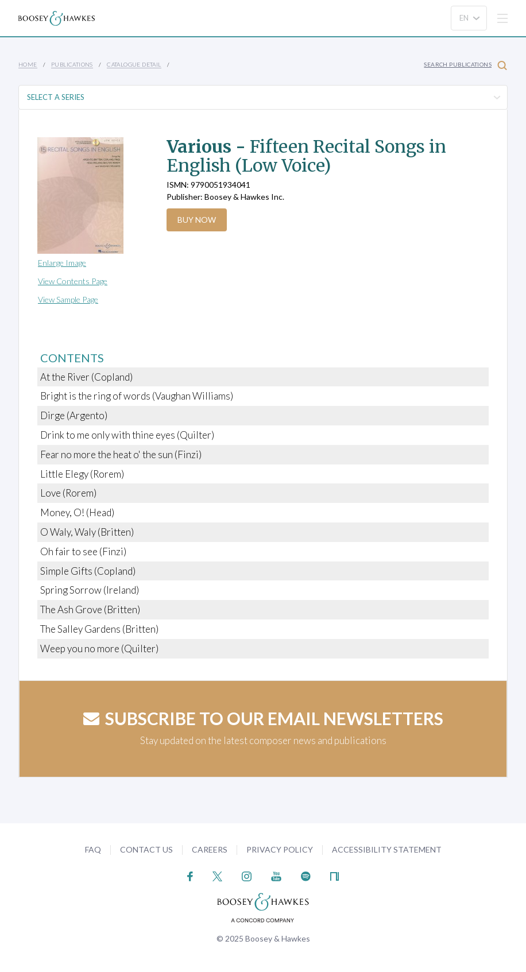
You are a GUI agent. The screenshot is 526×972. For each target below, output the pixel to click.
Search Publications (465, 65)
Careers (209, 849)
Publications (72, 64)
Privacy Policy (279, 849)
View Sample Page (68, 299)
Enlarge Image (62, 263)
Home (27, 64)
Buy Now (196, 219)
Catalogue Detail (134, 64)
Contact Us (146, 849)
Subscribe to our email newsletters (263, 718)
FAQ (93, 849)
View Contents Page (72, 281)
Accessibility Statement (387, 849)
